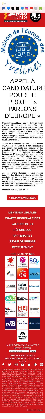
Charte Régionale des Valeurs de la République (22, 224)
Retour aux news (23, 197)
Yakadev (40, 410)
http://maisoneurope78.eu (25, 185)
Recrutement (22, 247)
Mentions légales (22, 212)
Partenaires (22, 235)
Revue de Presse (23, 241)
